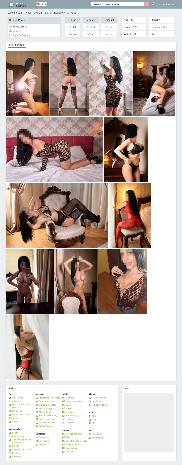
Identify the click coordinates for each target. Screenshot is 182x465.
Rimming (16, 456)
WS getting (97, 438)
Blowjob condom (74, 434)
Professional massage (49, 397)
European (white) (159, 27)
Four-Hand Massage (48, 415)
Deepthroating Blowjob (76, 441)
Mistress (70, 397)
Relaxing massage (47, 422)
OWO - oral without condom (21, 406)
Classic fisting (99, 397)
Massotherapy (45, 412)
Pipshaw (16, 453)
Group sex (17, 411)
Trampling (70, 422)
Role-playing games (75, 415)
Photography (18, 436)
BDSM (69, 405)
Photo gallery (17, 45)
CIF (94, 423)
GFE (68, 437)
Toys (14, 418)
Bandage (70, 419)
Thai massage (45, 408)
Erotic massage (46, 401)
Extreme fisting (99, 405)
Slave (68, 408)
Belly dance (44, 441)
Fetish (15, 421)
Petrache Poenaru (43, 13)
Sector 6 (31, 13)
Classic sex (17, 397)
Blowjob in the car (74, 444)
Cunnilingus (71, 448)
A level (15, 401)
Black (154, 34)
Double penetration (21, 414)
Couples (16, 446)
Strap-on (70, 412)
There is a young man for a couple (22, 441)
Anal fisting (97, 401)
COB (94, 419)
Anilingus (70, 451)
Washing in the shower (23, 449)
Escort (15, 433)
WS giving (97, 434)
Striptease (44, 437)
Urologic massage (47, 405)
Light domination (74, 401)
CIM (94, 416)
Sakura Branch (46, 426)
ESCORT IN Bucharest (17, 13)
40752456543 (20, 26)
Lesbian (42, 444)
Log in (163, 3)
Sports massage (46, 419)
